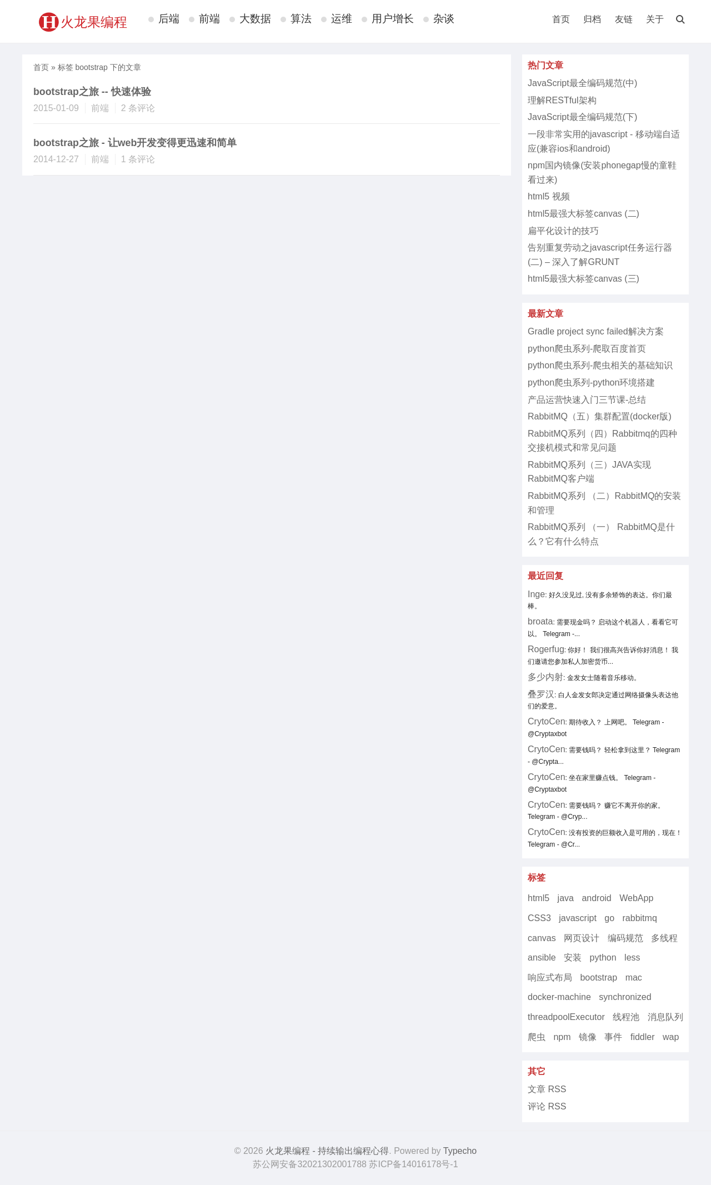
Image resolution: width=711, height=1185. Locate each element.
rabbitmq (640, 918)
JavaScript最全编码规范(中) (582, 83)
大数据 (255, 18)
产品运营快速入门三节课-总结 (587, 399)
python (603, 957)
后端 (168, 18)
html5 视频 (549, 196)
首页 (561, 19)
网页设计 (581, 938)
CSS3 (539, 918)
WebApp (636, 898)
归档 (592, 19)
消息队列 (665, 1017)
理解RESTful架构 (562, 100)
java (566, 898)
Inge (536, 594)
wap (671, 1037)
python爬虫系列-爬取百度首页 (587, 348)
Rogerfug (546, 649)
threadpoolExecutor (566, 1017)
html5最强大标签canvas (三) (583, 278)
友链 (624, 19)
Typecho (460, 1151)
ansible (542, 957)
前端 (209, 18)
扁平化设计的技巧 (563, 231)
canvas (542, 938)
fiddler (642, 1037)
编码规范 (625, 938)
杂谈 (443, 18)
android (596, 898)
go (609, 918)
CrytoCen (546, 721)
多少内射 (545, 677)
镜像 (588, 1037)
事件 (613, 1037)
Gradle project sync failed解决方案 (596, 331)
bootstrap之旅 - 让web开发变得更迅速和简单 (135, 142)
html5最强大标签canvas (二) (583, 213)
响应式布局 (550, 977)
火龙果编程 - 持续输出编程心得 (327, 1151)
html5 (538, 898)
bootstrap (598, 977)
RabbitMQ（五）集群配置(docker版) (600, 416)
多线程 (664, 938)
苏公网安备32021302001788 (310, 1164)
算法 (301, 18)
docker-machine (559, 997)
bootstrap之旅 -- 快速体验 (92, 91)
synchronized (625, 997)
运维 (341, 18)
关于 (655, 19)
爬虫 (536, 1037)
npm (561, 1037)
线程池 (626, 1017)
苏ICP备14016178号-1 (413, 1164)
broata (540, 621)
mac (633, 977)
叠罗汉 (541, 694)
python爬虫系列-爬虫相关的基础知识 (600, 365)
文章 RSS (547, 1089)
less (632, 957)
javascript (578, 918)
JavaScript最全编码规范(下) (582, 117)
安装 (573, 957)
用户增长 (393, 18)
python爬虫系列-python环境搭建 (591, 382)
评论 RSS (547, 1106)
